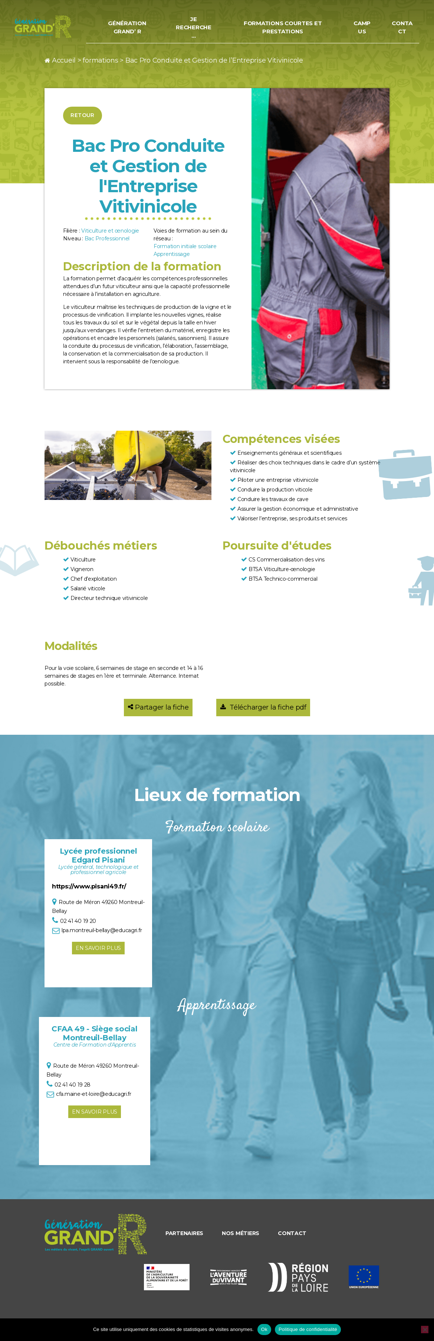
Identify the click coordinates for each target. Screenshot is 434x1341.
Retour (82, 115)
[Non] (424, 1329)
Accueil (64, 60)
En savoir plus (98, 948)
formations (100, 60)
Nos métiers (240, 1233)
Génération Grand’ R (139, 27)
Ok (264, 1329)
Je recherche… (203, 27)
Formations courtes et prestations (288, 27)
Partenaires (184, 1233)
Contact (402, 27)
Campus (364, 27)
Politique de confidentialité (308, 1329)
